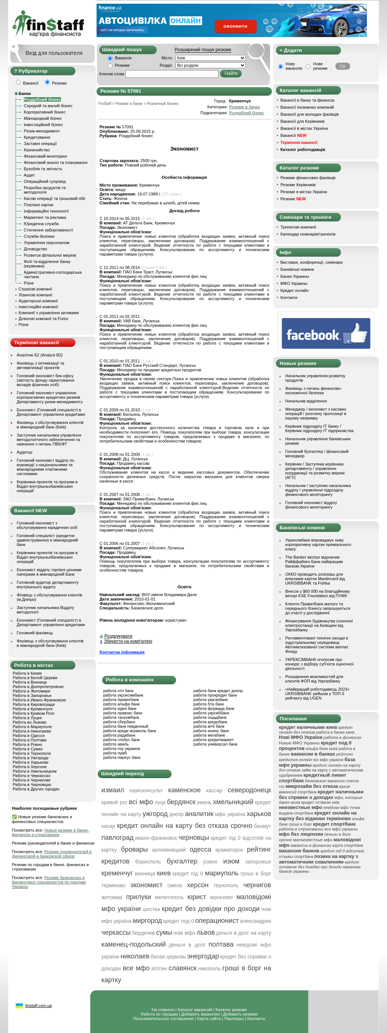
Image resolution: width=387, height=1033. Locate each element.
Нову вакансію (294, 66)
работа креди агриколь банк (129, 730)
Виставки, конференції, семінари (311, 262)
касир (108, 826)
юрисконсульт (146, 790)
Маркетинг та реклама (45, 217)
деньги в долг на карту (243, 933)
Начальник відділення (306, 401)
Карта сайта (209, 1018)
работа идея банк (119, 708)
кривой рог (114, 802)
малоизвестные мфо (312, 840)
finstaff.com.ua (38, 1005)
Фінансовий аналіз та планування (55, 162)
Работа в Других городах (36, 789)
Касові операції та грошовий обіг (54, 198)
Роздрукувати (118, 636)
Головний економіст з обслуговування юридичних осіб (47, 525)
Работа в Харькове (30, 762)
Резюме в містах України (303, 192)
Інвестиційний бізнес (43, 124)
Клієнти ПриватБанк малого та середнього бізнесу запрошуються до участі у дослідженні (317, 608)
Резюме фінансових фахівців (307, 177)
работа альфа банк (121, 704)
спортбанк (307, 792)
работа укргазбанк (211, 699)
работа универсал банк (215, 744)
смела (175, 885)
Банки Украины (294, 276)
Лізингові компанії (35, 295)
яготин (159, 968)
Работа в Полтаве (29, 740)
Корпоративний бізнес (45, 112)
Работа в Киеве (27, 673)
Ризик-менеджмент (42, 131)
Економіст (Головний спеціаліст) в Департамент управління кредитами (51, 412)
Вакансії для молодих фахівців (309, 114)
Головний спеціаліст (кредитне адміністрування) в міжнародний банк (47, 540)
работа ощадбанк (210, 717)
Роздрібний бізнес (42, 99)
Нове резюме (320, 66)
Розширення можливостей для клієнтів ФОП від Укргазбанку (314, 678)
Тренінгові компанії (298, 227)
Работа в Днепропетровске (38, 686)
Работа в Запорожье (32, 695)
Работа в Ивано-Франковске (39, 700)
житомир (111, 897)
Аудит (29, 175)
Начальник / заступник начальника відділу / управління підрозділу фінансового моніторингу (318, 490)
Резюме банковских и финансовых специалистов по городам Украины (49, 882)
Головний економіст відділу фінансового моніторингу (311, 504)
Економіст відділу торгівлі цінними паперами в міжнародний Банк (49, 572)
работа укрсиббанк (211, 713)
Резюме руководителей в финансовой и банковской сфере (52, 853)
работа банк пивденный (125, 726)
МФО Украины (294, 283)
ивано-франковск (156, 838)
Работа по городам (159, 1014)
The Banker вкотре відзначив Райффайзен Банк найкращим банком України (314, 561)
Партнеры (234, 1018)
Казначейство (37, 150)
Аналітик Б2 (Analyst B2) (40, 355)
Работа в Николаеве (32, 731)
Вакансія (123, 58)
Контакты (256, 1018)
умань (204, 802)
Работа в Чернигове (32, 780)
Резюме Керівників (298, 184)
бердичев (143, 933)
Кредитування (37, 137)
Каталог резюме (231, 1009)
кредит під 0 (188, 873)
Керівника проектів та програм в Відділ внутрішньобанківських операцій (47, 486)
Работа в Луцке (27, 717)
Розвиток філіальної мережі (50, 255)
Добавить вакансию (200, 1014)
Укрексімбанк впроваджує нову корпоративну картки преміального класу (318, 544)
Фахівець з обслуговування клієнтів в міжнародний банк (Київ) (50, 424)
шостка (151, 909)
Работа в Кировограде (34, 704)
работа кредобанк (210, 722)
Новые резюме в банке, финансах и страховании (50, 832)
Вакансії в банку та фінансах (307, 100)
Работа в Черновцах (32, 784)
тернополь (225, 885)
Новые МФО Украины (299, 743)
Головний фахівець (35, 633)
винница (145, 873)
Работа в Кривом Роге (33, 713)
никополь (209, 968)
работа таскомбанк (121, 717)
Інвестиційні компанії (38, 307)
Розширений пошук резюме (203, 49)
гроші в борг (300, 824)
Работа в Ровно (27, 744)
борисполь (148, 862)
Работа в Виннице (30, 682)
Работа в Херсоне (30, 766)
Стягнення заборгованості (48, 230)
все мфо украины (341, 829)
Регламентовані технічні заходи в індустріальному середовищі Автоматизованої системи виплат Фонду (316, 645)
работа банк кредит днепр (218, 690)
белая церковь (168, 957)
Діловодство (35, 249)
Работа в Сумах (28, 749)
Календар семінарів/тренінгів (307, 234)
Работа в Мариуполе (32, 726)
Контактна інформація (122, 652)
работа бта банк (209, 704)
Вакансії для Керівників (302, 121)
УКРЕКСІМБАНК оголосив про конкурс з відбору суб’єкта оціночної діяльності (319, 664)
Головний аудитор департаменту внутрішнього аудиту (48, 584)
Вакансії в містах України (304, 128)
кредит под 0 (178, 921)
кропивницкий (169, 850)
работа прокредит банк (215, 695)
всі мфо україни (328, 759)
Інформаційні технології (46, 211)
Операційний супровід (45, 181)
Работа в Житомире (32, 691)
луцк (160, 802)
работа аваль (116, 744)
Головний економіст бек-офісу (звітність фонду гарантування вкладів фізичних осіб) (45, 380)
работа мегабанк (209, 735)
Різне (29, 283)
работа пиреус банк (121, 757)
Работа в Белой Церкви (35, 677)
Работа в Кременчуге (33, 709)
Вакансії (293, 135)
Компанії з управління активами (49, 312)
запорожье (258, 862)
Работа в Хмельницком (34, 771)
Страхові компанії (35, 289)
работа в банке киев (335, 732)
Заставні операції (40, 143)
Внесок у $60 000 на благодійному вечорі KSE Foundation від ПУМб (317, 593)
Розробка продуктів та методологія (45, 189)
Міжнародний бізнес (43, 118)
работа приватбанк (121, 699)
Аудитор (24, 452)
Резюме (122, 65)
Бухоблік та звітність (43, 169)
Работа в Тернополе (32, 753)
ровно (210, 862)
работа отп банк (118, 690)
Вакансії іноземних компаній (307, 107)
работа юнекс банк (211, 730)
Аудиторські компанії (38, 301)
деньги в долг (187, 945)
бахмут (262, 826)
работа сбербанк (119, 722)
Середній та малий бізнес (48, 105)
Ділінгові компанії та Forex (43, 318)
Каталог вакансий (195, 1009)
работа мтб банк (209, 726)
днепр (176, 814)
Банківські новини (297, 269)
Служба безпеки (39, 236)
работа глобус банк (121, 739)
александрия (255, 921)
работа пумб (115, 753)
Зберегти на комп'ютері (128, 641)
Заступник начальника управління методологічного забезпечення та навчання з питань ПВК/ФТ (49, 439)
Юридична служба (41, 223)
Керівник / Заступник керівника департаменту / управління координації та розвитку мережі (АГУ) (315, 471)
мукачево (221, 897)
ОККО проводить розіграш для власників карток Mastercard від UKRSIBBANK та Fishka (315, 578)
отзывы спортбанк (296, 856)
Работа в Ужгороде (31, 758)
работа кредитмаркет (214, 739)
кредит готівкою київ (320, 802)
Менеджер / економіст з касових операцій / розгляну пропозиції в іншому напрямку (315, 413)
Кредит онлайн (294, 290)
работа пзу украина (121, 748)
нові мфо (184, 933)
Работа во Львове (29, 722)
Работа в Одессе (29, 735)
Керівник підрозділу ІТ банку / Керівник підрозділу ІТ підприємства (319, 428)
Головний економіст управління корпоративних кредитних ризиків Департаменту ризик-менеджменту (50, 397)
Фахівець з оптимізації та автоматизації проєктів (40, 365)
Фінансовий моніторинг (46, 156)
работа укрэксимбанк (123, 695)
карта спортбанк (347, 845)
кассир (214, 790)
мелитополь (169, 897)
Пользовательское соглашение (163, 1018)
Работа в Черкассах (32, 775)
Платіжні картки (38, 205)
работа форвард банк (214, 708)
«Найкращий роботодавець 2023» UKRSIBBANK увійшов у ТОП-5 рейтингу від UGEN (317, 693)
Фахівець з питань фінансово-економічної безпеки (313, 390)
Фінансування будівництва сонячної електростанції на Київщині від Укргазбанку (319, 625)
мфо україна (230, 814)
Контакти (288, 297)
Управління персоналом (46, 242)
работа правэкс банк (122, 713)
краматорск (229, 850)
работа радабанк (119, 735)
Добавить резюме (240, 1014)
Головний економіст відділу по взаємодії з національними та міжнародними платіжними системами (45, 467)
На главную (163, 1009)
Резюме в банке (244, 107)
